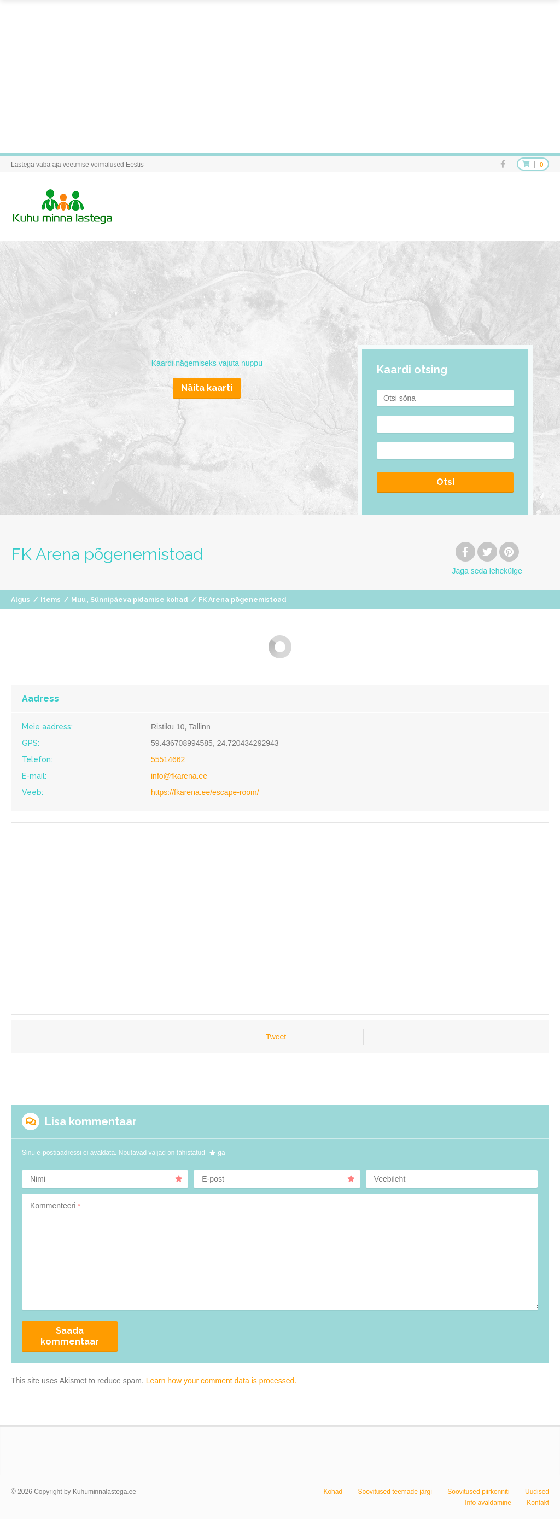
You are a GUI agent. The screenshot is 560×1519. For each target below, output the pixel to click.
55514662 (168, 759)
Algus (20, 600)
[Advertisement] (280, 76)
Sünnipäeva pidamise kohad (139, 600)
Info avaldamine (488, 1502)
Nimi (106, 1179)
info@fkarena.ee (179, 776)
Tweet (276, 1036)
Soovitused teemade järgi (394, 1491)
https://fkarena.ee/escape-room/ (205, 792)
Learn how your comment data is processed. (221, 1380)
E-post (278, 1179)
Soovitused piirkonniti (478, 1491)
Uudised (537, 1491)
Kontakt (538, 1502)
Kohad (332, 1491)
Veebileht (390, 1179)
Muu (78, 600)
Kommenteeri (55, 1205)
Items (50, 600)
